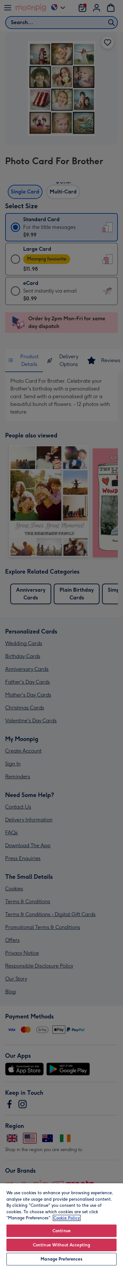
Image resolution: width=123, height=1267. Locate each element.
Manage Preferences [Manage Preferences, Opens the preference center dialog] (61, 1259)
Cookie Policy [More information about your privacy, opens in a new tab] (66, 1217)
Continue (61, 1230)
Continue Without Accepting (61, 1245)
